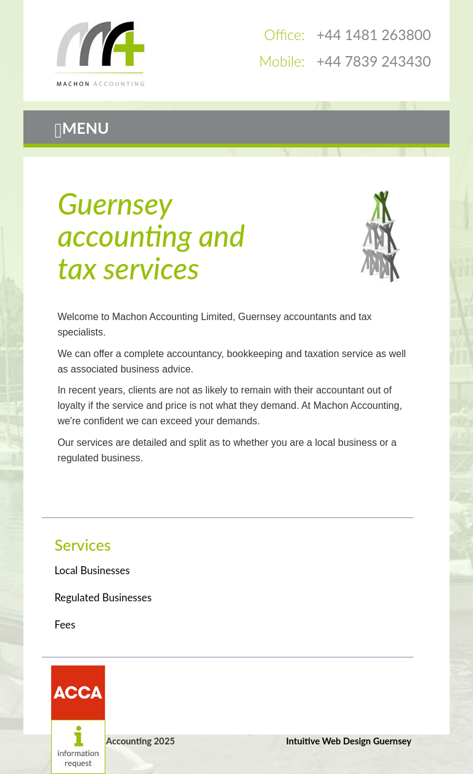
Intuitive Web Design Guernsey (348, 740)
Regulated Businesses (103, 597)
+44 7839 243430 (374, 61)
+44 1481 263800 (374, 34)
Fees (64, 624)
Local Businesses (91, 570)
